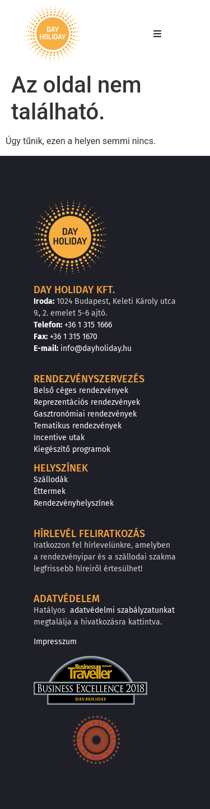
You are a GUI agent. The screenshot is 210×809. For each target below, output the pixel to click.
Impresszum (55, 641)
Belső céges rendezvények (81, 390)
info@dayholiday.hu (96, 348)
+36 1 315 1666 (88, 325)
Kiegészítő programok (72, 449)
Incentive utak (59, 437)
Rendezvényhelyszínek (74, 503)
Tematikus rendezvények (78, 426)
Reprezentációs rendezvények (87, 402)
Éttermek (50, 491)
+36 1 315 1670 (73, 336)
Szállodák (51, 479)
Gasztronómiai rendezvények (85, 414)
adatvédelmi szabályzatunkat (122, 610)
